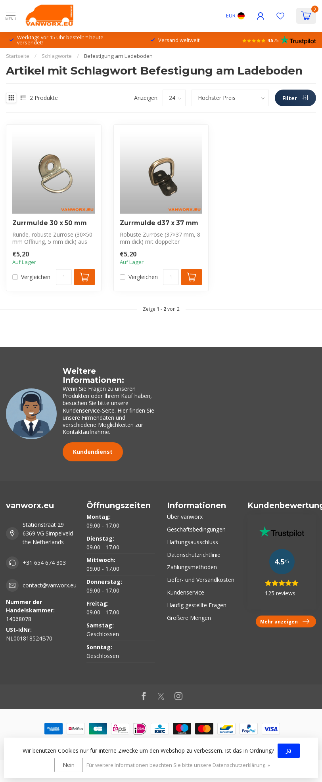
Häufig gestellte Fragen (196, 605)
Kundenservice (185, 592)
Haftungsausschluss (192, 542)
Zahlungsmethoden (192, 567)
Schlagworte (57, 55)
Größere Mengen (189, 617)
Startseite (17, 55)
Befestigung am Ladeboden (118, 55)
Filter (295, 98)
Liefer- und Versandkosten (200, 579)
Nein (69, 765)
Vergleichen (35, 277)
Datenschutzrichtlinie (193, 554)
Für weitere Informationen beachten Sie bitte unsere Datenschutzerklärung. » (178, 765)
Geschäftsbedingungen (196, 529)
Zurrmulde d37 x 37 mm (159, 223)
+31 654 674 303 (44, 562)
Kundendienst (93, 451)
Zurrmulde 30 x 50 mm (49, 223)
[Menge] (64, 277)
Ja (288, 750)
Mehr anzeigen (284, 621)
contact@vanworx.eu (50, 585)
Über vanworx (185, 516)
